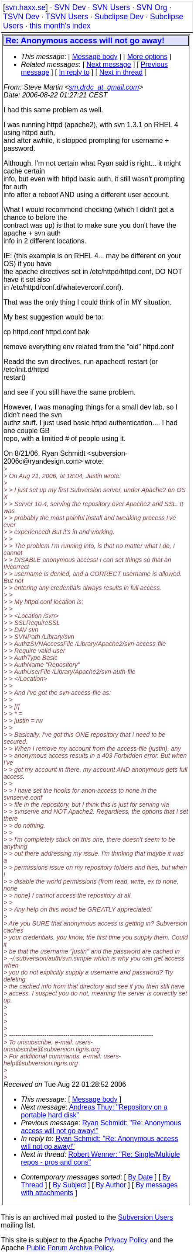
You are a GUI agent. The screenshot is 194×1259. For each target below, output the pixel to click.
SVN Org (151, 7)
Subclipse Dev (119, 16)
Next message (108, 64)
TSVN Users (66, 16)
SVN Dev (69, 7)
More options (147, 56)
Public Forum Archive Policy (69, 1248)
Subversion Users (145, 1217)
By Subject (69, 1185)
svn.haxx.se (25, 7)
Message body (94, 56)
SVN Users (111, 7)
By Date (140, 1177)
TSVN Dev (21, 16)
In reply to (74, 72)
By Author (111, 1185)
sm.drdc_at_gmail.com (104, 87)
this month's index (60, 25)
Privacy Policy (126, 1240)
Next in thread (121, 72)
